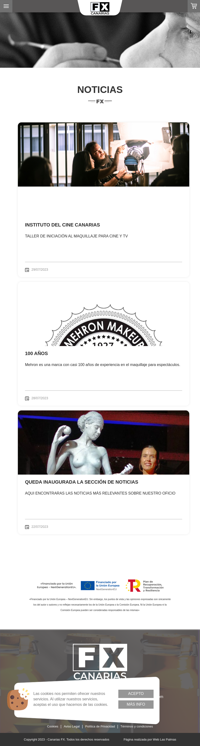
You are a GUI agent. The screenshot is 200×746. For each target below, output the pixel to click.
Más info (136, 704)
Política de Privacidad (100, 726)
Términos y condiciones (136, 726)
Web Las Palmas (164, 739)
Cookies (52, 726)
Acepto (136, 694)
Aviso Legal (72, 726)
